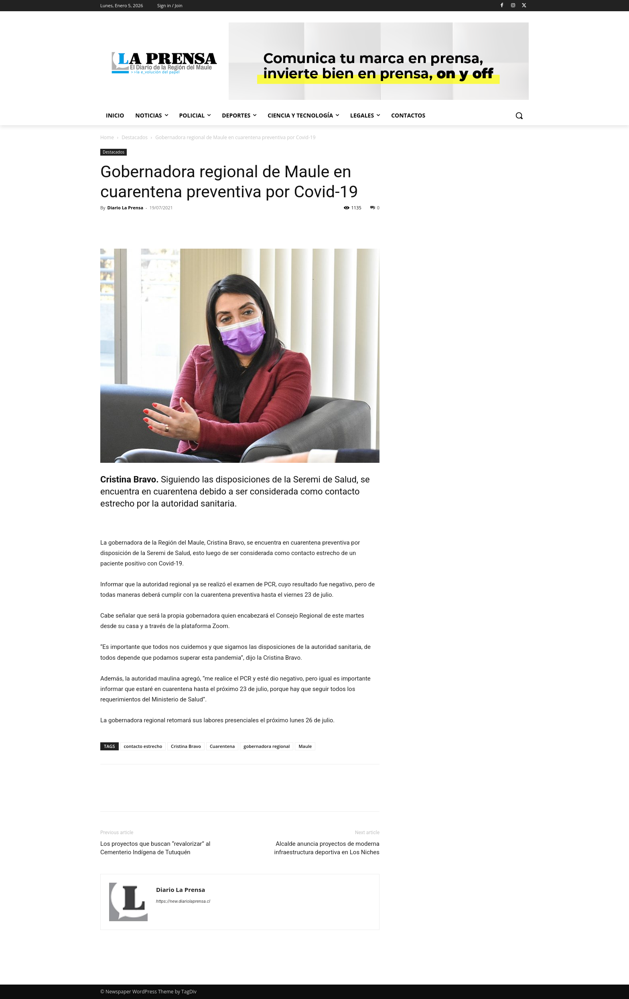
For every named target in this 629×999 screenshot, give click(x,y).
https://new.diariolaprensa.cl (183, 901)
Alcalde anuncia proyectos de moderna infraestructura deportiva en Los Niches (326, 848)
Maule (305, 746)
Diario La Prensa (125, 208)
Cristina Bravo (186, 746)
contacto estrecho (143, 746)
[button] (519, 115)
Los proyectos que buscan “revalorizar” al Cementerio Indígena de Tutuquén (155, 848)
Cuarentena (222, 746)
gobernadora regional (266, 746)
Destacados (135, 137)
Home (107, 137)
